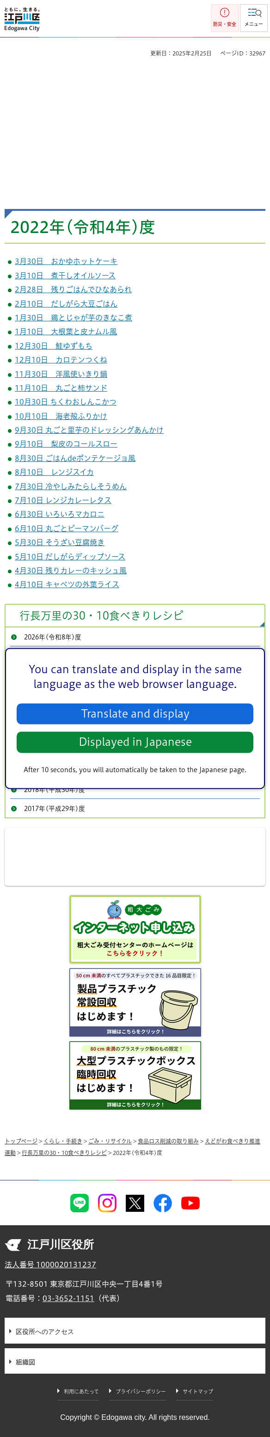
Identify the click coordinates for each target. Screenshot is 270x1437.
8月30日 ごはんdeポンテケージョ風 (75, 458)
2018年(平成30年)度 (54, 789)
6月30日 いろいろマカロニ (59, 514)
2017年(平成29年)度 (54, 808)
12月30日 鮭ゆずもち (53, 346)
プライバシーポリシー (141, 1391)
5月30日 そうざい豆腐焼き (59, 542)
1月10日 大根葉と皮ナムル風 (66, 331)
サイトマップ (198, 1391)
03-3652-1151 (68, 1298)
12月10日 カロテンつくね (61, 359)
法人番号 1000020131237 (50, 1264)
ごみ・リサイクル (110, 1141)
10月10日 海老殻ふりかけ (61, 416)
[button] (254, 18)
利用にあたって (81, 1391)
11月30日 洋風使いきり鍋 (61, 374)
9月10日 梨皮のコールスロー (66, 444)
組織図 (25, 1362)
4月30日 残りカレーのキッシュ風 (71, 570)
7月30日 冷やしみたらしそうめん (71, 486)
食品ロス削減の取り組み (168, 1141)
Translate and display (135, 713)
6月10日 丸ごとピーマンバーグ (66, 528)
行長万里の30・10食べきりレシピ (101, 615)
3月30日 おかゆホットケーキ (66, 261)
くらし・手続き (62, 1141)
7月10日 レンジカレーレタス (63, 500)
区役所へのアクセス (45, 1331)
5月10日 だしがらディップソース (70, 556)
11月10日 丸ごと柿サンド (61, 388)
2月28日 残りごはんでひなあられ (73, 289)
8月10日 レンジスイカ (54, 472)
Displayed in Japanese (135, 742)
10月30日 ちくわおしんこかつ (66, 401)
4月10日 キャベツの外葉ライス (67, 584)
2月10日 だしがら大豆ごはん (66, 303)
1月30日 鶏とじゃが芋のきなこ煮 (73, 317)
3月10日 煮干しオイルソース (65, 275)
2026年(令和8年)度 (52, 637)
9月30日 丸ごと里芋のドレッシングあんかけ (89, 430)
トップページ (21, 1141)
